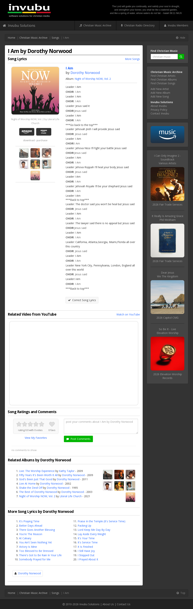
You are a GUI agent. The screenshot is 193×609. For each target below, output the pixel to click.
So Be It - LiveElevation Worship (167, 331)
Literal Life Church (71, 496)
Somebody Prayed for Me (35, 559)
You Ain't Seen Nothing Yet (35, 542)
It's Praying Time (29, 521)
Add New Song (160, 96)
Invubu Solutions (19, 25)
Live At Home (27, 483)
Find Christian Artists (163, 75)
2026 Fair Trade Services (167, 204)
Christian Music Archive (95, 25)
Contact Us (123, 604)
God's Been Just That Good (35, 479)
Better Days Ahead (30, 525)
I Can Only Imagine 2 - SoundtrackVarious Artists (167, 159)
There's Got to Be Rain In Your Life (40, 555)
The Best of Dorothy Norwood (38, 492)
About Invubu (159, 106)
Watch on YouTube (128, 314)
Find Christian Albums (164, 79)
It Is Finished (85, 546)
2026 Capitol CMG (167, 317)
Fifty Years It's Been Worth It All (38, 475)
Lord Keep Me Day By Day (94, 530)
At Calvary (25, 538)
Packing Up (84, 525)
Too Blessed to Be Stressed (36, 551)
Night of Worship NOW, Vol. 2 (93, 79)
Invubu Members (176, 25)
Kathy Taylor (66, 471)
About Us (108, 604)
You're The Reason (30, 534)
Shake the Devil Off (30, 487)
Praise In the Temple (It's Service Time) (101, 521)
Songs (55, 37)
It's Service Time (88, 542)
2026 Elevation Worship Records (167, 376)
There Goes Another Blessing (37, 530)
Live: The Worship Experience (37, 471)
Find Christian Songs (163, 83)
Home (11, 37)
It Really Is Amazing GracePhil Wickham (167, 218)
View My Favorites (36, 437)
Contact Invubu (160, 113)
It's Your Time (86, 538)
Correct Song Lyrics (82, 300)
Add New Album (160, 92)
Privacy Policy (159, 109)
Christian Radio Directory (138, 25)
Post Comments (78, 439)
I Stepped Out (86, 555)
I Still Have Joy (86, 551)
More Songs (132, 59)
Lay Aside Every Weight (92, 534)
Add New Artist (160, 89)
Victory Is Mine (28, 546)
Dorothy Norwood (85, 72)
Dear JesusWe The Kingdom (167, 274)
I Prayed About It (88, 559)
